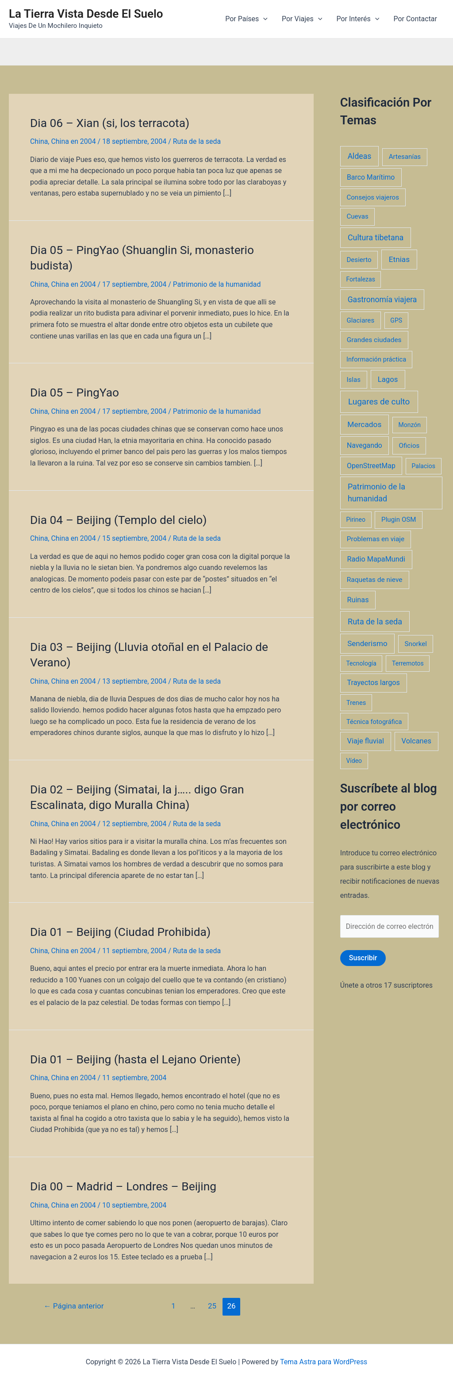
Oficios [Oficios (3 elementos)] (409, 446)
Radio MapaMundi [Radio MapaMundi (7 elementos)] (376, 559)
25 (212, 1300)
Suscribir (363, 958)
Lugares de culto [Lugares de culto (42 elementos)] (379, 401)
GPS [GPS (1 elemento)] (396, 320)
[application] (263, 19)
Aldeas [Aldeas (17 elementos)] (360, 156)
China (39, 141)
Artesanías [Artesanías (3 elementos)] (405, 157)
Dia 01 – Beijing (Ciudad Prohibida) (119, 927)
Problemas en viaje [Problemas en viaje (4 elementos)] (376, 539)
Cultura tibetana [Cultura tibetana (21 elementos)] (375, 237)
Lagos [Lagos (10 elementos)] (388, 379)
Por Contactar (415, 19)
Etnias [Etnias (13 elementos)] (399, 259)
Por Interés (357, 19)
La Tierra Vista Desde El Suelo (86, 13)
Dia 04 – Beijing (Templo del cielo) (117, 517)
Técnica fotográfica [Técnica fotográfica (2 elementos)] (374, 722)
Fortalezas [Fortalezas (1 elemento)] (360, 279)
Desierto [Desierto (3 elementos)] (358, 260)
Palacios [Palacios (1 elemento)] (423, 466)
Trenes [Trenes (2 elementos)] (356, 703)
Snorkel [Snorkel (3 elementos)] (416, 644)
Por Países (246, 19)
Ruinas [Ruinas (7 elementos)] (358, 600)
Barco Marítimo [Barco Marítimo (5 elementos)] (371, 177)
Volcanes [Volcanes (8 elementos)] (416, 741)
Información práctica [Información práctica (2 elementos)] (376, 359)
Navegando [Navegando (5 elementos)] (364, 445)
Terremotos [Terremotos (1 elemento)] (408, 663)
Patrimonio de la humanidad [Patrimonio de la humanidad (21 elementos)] (376, 492)
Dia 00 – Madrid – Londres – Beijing (122, 1181)
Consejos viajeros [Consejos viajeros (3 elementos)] (372, 197)
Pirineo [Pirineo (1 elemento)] (355, 519)
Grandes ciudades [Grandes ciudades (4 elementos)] (374, 340)
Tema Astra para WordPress (324, 1356)
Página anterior (74, 1300)
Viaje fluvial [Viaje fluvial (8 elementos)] (365, 741)
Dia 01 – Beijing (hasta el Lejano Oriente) (134, 1054)
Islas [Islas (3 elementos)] (353, 380)
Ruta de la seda (197, 141)
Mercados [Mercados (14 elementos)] (364, 424)
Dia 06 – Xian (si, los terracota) (109, 122)
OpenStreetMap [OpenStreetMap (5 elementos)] (371, 466)
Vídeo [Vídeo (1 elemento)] (354, 760)
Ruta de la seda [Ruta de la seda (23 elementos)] (375, 621)
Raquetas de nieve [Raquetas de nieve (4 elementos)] (375, 580)
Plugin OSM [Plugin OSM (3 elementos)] (398, 519)
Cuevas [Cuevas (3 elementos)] (357, 216)
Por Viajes (302, 19)
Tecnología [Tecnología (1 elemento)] (361, 663)
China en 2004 (73, 141)
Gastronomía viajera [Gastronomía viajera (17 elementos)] (382, 299)
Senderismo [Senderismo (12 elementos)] (367, 643)
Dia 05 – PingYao (74, 390)
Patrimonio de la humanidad (217, 283)
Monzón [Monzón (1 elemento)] (409, 424)
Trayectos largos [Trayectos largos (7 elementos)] (373, 682)
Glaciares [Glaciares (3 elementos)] (360, 320)
